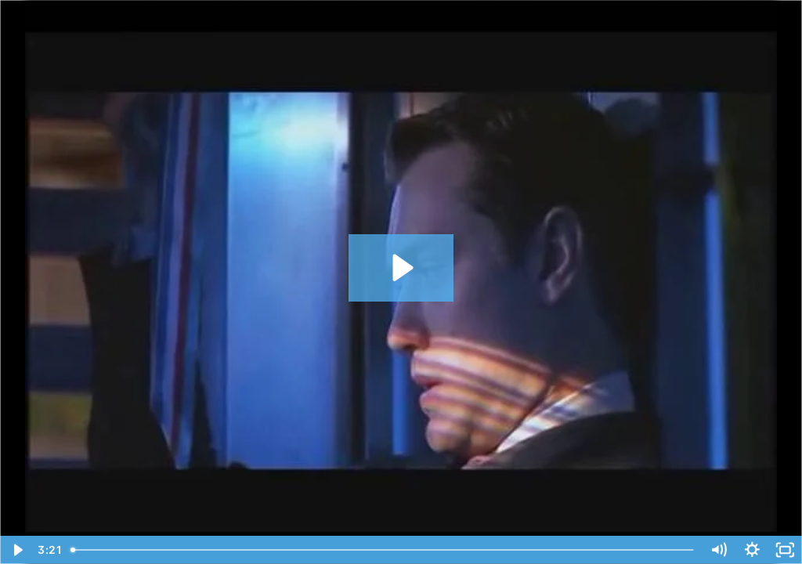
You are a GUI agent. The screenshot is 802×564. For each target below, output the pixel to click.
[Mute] (718, 550)
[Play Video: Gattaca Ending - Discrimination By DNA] (401, 267)
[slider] (383, 550)
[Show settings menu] (752, 550)
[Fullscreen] (785, 550)
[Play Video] (17, 550)
